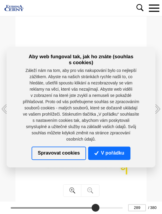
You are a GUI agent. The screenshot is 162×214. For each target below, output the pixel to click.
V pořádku (109, 153)
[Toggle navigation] (154, 8)
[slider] (95, 208)
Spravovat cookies (59, 153)
